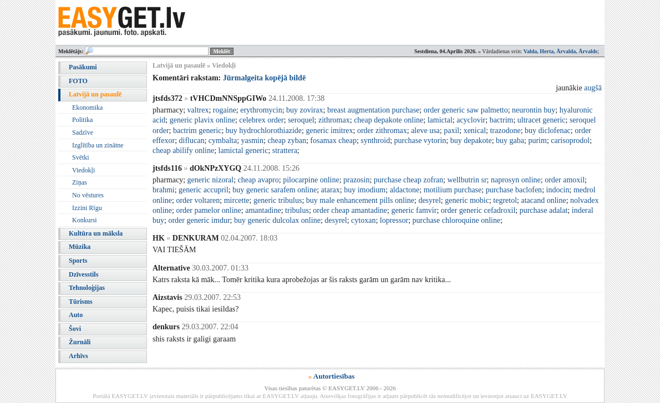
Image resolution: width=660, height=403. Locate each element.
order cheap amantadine (350, 210)
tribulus (297, 210)
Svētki (80, 157)
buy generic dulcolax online (277, 220)
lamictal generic (243, 150)
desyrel (429, 200)
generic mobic (467, 200)
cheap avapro (258, 180)
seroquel (301, 120)
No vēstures (88, 195)
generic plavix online (202, 120)
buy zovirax (304, 110)
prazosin (356, 180)
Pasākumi (83, 67)
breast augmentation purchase (373, 110)
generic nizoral (210, 180)
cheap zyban (286, 140)
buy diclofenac (548, 130)
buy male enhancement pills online (360, 200)
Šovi (75, 329)
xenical (475, 130)
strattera (284, 150)
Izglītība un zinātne (98, 145)
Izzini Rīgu (87, 208)
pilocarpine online (311, 180)
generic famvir (413, 210)
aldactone (405, 190)
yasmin (252, 140)
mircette (237, 200)
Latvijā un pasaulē (95, 94)
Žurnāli (79, 342)
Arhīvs (78, 356)
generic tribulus (277, 200)
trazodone (505, 130)
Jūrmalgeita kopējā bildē (264, 78)
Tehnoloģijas (87, 288)
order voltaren (198, 200)
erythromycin (261, 110)
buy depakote (471, 140)
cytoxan (363, 220)
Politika (82, 120)
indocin (558, 190)
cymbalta (223, 140)
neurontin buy (533, 110)
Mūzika (79, 247)
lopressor (394, 220)
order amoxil (565, 180)
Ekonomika (87, 107)
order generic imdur (199, 220)
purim (537, 140)
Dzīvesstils (83, 274)
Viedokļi (83, 170)
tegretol (505, 200)
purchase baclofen (514, 190)
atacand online (543, 200)
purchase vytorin (420, 140)
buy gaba (510, 140)
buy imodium (364, 190)
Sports (78, 260)
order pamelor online (208, 210)
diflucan (192, 140)
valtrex (198, 110)
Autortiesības (333, 376)
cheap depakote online (388, 120)
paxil (451, 130)
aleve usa (425, 130)
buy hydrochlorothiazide (264, 130)
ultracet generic (541, 120)
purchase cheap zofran (408, 180)
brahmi (164, 190)
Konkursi (84, 220)
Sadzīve (82, 132)
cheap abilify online (183, 150)
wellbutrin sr (466, 180)
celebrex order (261, 120)
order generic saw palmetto (466, 110)
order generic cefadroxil (478, 210)
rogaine (224, 110)
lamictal (440, 120)
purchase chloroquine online (457, 220)
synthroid (375, 140)
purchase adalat (544, 210)
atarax (330, 190)
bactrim (502, 120)
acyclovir (470, 120)
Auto (76, 315)
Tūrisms (81, 301)
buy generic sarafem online (274, 190)
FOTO (78, 81)
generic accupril (204, 190)
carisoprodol (570, 140)
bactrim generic (197, 130)
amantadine (263, 210)
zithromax (334, 120)
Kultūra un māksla (96, 233)
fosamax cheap (333, 140)
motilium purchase (453, 190)
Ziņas (79, 182)
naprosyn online (516, 180)
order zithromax (382, 130)
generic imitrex (329, 130)
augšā (593, 88)
